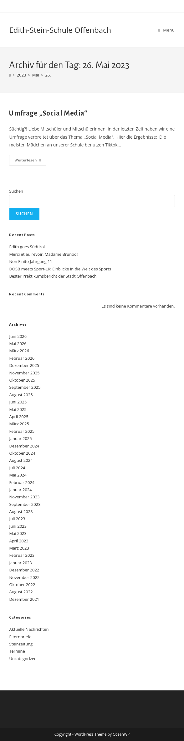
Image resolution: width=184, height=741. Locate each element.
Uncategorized (23, 658)
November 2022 (24, 577)
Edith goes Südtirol (27, 246)
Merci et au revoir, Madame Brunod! (43, 254)
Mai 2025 (17, 409)
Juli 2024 (17, 468)
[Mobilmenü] (166, 30)
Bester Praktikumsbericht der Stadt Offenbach (52, 276)
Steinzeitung (21, 644)
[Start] (10, 75)
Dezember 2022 (24, 570)
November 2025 (24, 373)
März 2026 (19, 350)
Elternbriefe (20, 637)
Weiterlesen (30, 161)
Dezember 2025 (24, 365)
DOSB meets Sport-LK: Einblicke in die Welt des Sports (60, 269)
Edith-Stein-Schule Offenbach (60, 30)
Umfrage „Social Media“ (48, 113)
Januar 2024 (20, 489)
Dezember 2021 (24, 599)
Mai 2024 (17, 475)
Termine (17, 651)
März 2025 (19, 424)
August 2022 (21, 592)
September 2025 (24, 387)
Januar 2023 (20, 563)
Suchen (16, 191)
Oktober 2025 (22, 380)
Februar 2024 (21, 482)
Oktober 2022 (22, 584)
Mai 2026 (17, 343)
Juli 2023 (17, 518)
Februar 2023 (21, 555)
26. (48, 75)
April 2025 (18, 416)
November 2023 (24, 497)
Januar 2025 (20, 438)
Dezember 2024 (24, 446)
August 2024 (21, 460)
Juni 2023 (18, 526)
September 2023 (24, 504)
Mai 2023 (17, 533)
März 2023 (19, 548)
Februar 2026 (21, 358)
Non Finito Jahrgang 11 (30, 261)
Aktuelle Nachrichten (29, 629)
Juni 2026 (18, 336)
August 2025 (21, 395)
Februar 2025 (21, 431)
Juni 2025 (18, 402)
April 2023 (18, 541)
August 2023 (21, 511)
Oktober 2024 (22, 453)
